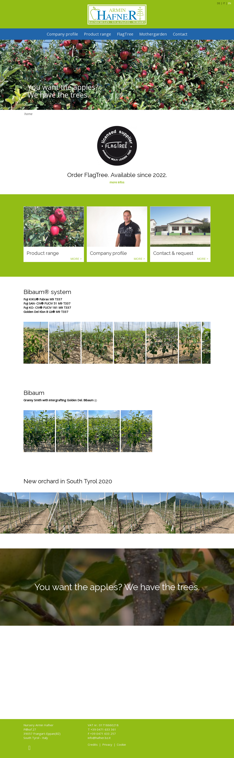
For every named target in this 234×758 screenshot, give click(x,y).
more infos (117, 182)
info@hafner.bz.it (99, 738)
